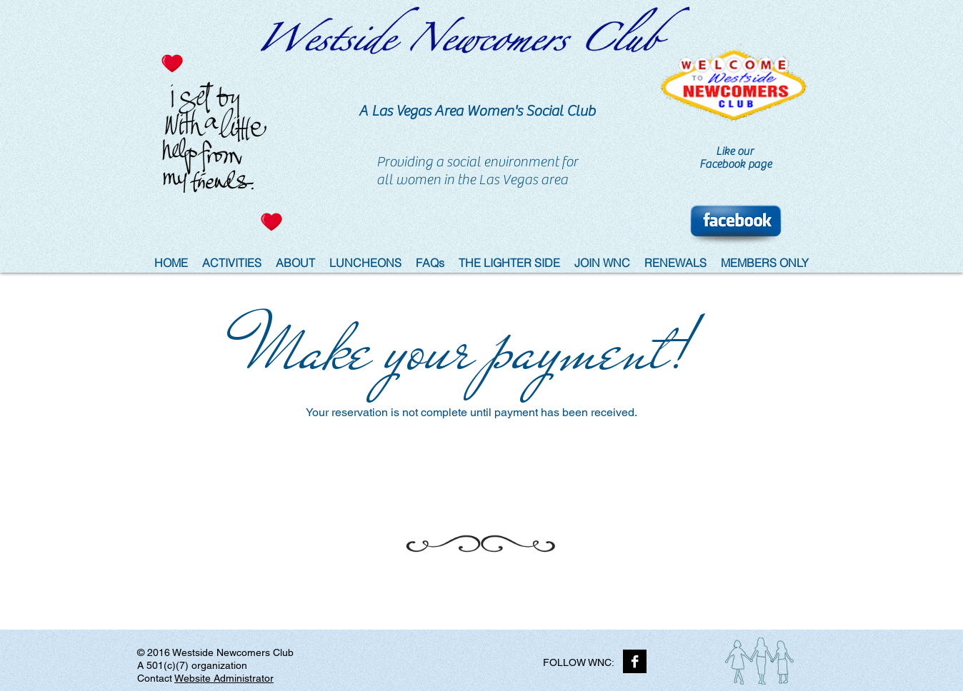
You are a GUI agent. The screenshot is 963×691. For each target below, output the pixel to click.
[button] (509, 263)
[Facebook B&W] (635, 661)
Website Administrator (224, 678)
